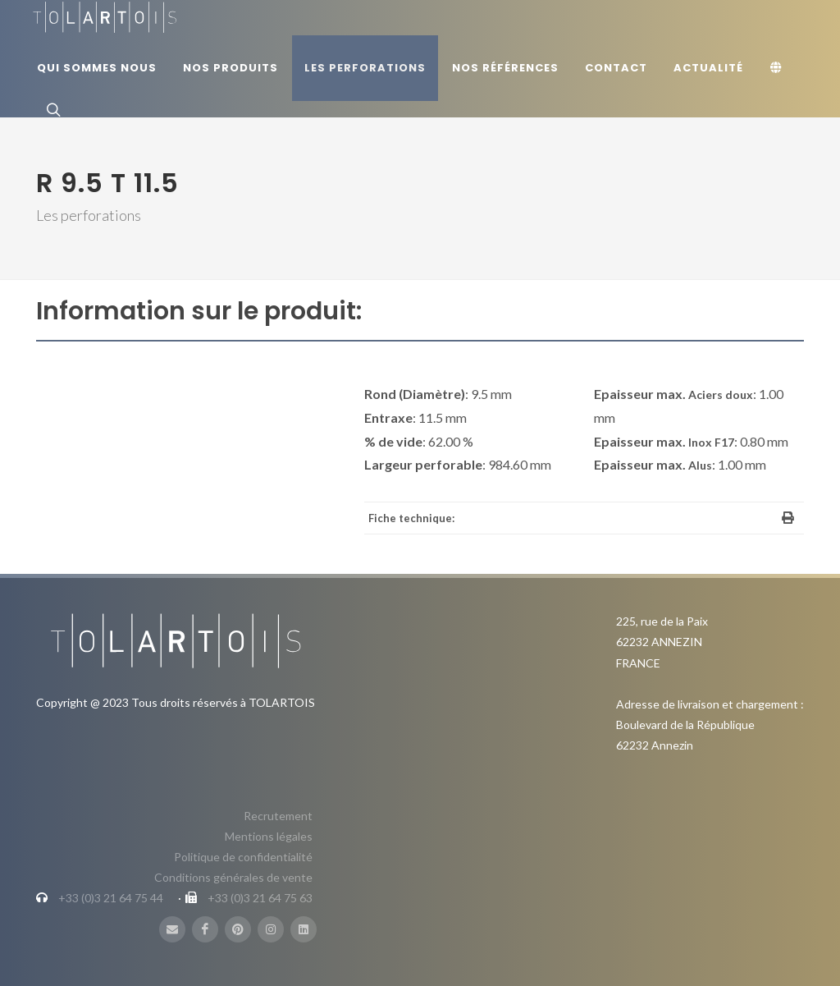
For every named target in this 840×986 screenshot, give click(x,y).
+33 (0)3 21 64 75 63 (260, 898)
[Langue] (778, 68)
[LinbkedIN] (303, 929)
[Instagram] (271, 929)
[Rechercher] (51, 109)
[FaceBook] (205, 929)
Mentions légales (269, 836)
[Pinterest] (238, 929)
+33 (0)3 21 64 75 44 (110, 898)
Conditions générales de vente (233, 877)
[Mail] (172, 929)
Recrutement (278, 816)
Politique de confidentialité (243, 857)
